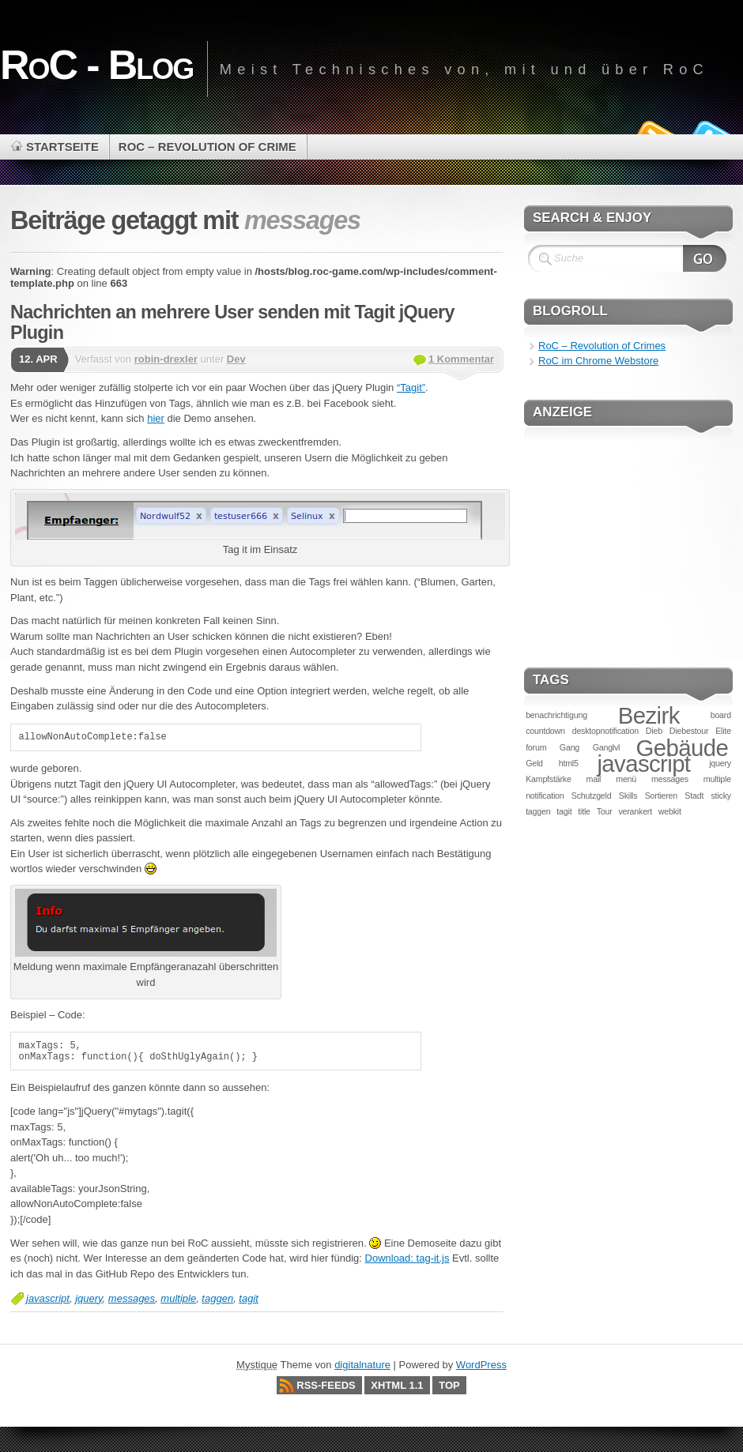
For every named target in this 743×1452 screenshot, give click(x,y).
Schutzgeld (591, 795)
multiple (178, 1298)
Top (449, 1385)
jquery (88, 1298)
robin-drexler (166, 359)
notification (545, 795)
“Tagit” (411, 387)
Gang (569, 747)
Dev (236, 359)
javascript (48, 1298)
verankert (635, 811)
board (721, 715)
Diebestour (688, 730)
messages (131, 1298)
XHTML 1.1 (397, 1385)
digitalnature (362, 1365)
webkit (669, 811)
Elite (723, 730)
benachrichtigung (556, 715)
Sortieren (661, 795)
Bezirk (649, 715)
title (584, 811)
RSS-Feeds (325, 1385)
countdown (545, 730)
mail (594, 779)
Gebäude (682, 748)
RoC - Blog (96, 65)
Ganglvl (606, 747)
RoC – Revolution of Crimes (602, 346)
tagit (248, 1298)
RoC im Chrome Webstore (598, 361)
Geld (534, 763)
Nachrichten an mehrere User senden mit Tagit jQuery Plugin (232, 322)
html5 (569, 763)
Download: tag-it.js (407, 1258)
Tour (605, 811)
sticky (721, 795)
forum (536, 747)
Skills (628, 795)
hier (155, 418)
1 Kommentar (461, 359)
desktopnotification (605, 730)
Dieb (654, 730)
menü (626, 779)
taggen (217, 1298)
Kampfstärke (548, 779)
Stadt (694, 795)
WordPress (481, 1365)
